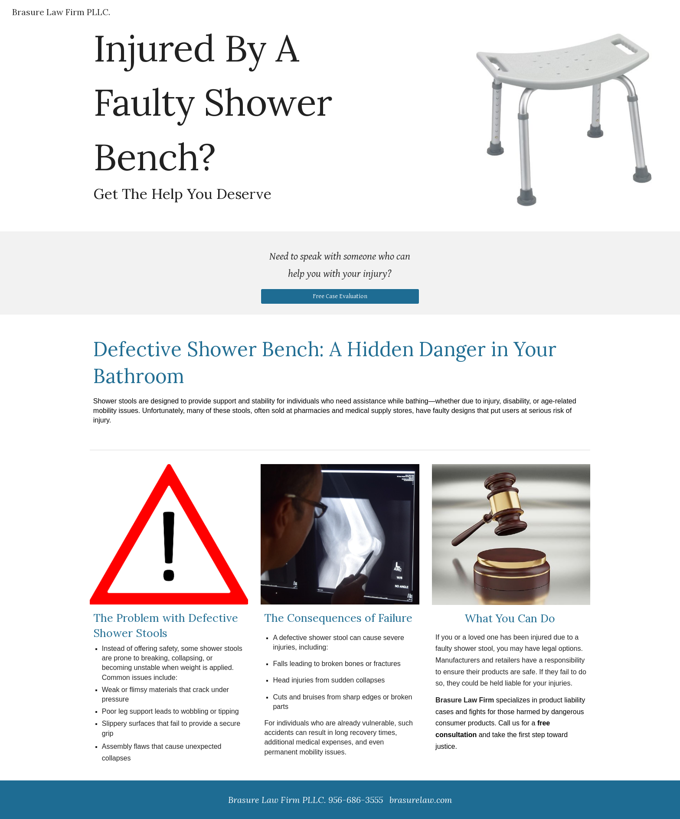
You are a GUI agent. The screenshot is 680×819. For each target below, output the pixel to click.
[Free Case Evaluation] (339, 296)
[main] (340, 115)
